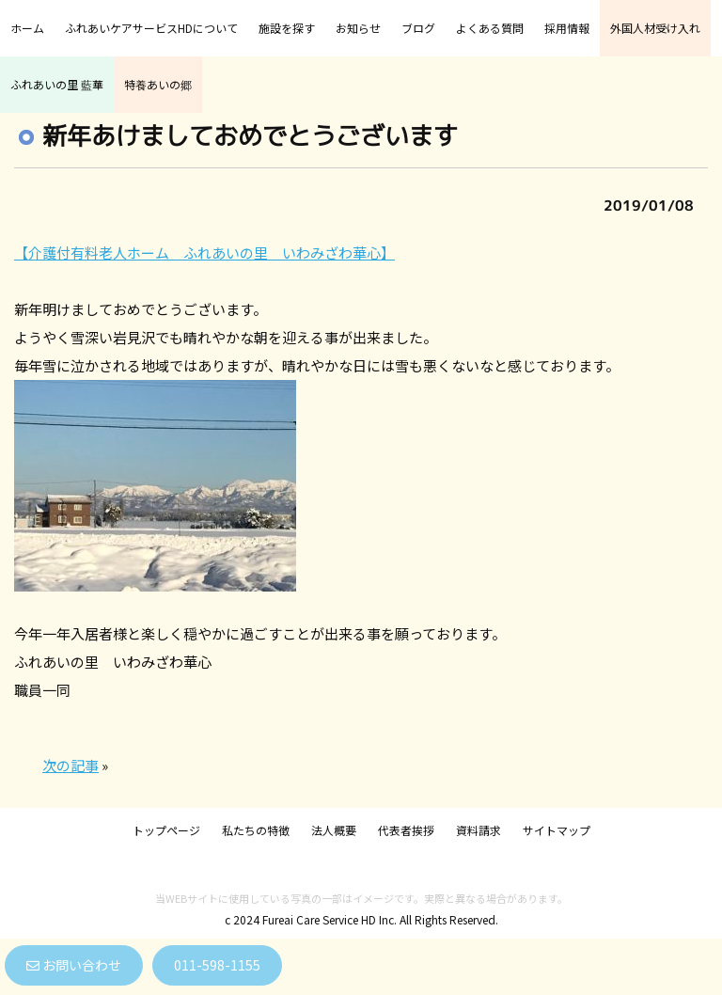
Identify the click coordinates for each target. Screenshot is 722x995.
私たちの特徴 (256, 830)
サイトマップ (556, 830)
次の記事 (70, 765)
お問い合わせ (73, 965)
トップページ (166, 830)
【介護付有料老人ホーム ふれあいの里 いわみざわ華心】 (204, 252)
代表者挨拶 (406, 830)
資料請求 (478, 830)
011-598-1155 (217, 965)
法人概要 (333, 830)
